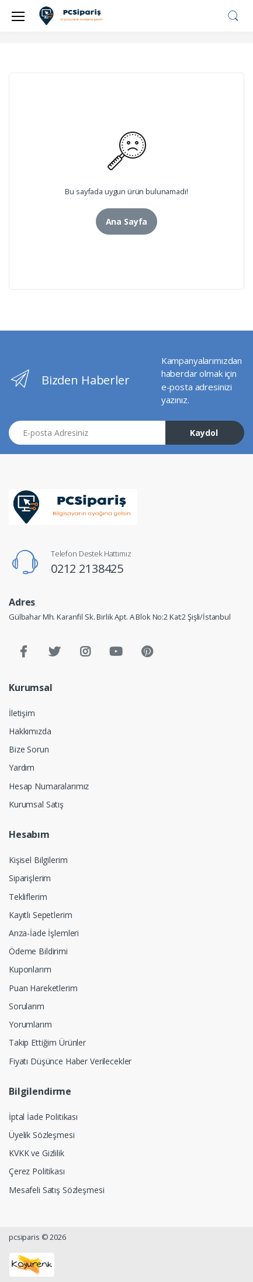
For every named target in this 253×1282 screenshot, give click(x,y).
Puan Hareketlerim (43, 988)
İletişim (22, 713)
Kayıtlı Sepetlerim (40, 914)
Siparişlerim (30, 878)
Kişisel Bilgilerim (38, 859)
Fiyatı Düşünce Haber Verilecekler (70, 1061)
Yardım (21, 767)
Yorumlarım (30, 1024)
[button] (233, 14)
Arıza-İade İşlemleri (44, 933)
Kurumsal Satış (36, 804)
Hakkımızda (30, 731)
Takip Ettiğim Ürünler (47, 1042)
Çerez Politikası (37, 1171)
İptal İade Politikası (43, 1116)
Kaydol (204, 432)
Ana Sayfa (127, 221)
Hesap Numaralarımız (49, 786)
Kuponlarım (30, 969)
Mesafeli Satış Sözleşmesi (56, 1189)
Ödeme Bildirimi (38, 951)
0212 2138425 (87, 568)
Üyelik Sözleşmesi (42, 1134)
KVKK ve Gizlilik (36, 1153)
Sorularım (26, 1006)
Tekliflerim (28, 896)
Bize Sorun (29, 749)
